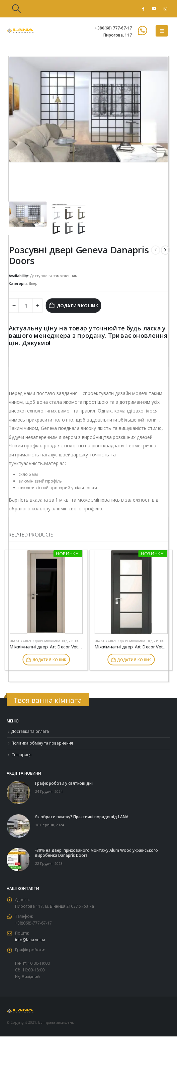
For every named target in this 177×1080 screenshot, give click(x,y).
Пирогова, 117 (117, 35)
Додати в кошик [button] (49, 659)
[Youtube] (154, 8)
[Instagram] (165, 8)
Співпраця (21, 754)
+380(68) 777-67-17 (113, 27)
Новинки (167, 641)
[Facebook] (143, 8)
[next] (165, 249)
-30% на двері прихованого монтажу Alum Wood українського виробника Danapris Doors (96, 852)
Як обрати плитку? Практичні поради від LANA (81, 816)
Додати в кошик (77, 305)
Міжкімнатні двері (59, 641)
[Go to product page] (46, 592)
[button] (16, 8)
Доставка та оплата (30, 731)
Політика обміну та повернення (42, 743)
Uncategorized (21, 641)
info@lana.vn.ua (30, 939)
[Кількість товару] (25, 305)
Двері (33, 283)
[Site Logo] (20, 30)
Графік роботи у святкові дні (64, 783)
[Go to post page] (18, 792)
